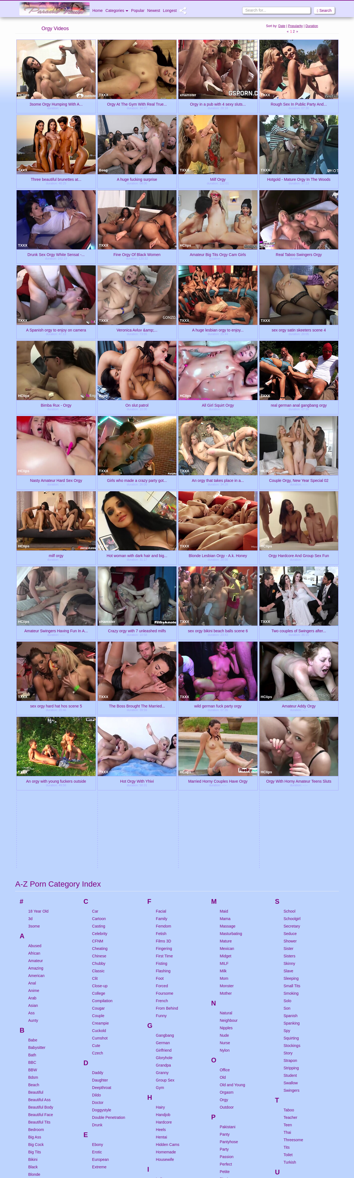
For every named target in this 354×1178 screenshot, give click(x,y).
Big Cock (36, 961)
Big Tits (34, 969)
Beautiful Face (40, 931)
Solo (287, 818)
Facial (161, 728)
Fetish (161, 750)
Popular (137, 10)
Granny (162, 889)
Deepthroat (101, 904)
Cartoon (99, 735)
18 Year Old (38, 728)
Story (288, 870)
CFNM (97, 758)
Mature (226, 758)
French (162, 818)
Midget (225, 773)
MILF (224, 780)
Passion (226, 973)
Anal (32, 800)
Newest (153, 10)
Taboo (288, 927)
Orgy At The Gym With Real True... (137, 104)
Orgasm (226, 909)
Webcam (291, 1053)
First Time (164, 773)
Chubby (98, 780)
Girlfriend (164, 867)
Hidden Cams (167, 961)
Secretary (291, 743)
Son (286, 825)
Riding (225, 1090)
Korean (162, 1065)
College (98, 810)
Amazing (35, 785)
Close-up (100, 803)
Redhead (227, 1075)
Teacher (290, 934)
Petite (225, 988)
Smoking (290, 810)
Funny (161, 832)
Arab (32, 815)
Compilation (102, 818)
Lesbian (163, 1100)
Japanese (164, 1038)
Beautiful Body (40, 924)
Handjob (163, 931)
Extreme (99, 984)
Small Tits (291, 803)
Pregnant (227, 1018)
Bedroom (36, 946)
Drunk (97, 942)
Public (225, 1026)
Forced (162, 803)
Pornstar (227, 1003)
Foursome (164, 810)
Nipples (226, 845)
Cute (96, 862)
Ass (31, 830)
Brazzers (35, 1028)
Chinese (99, 773)
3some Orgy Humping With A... (56, 104)
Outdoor (227, 924)
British (33, 1043)
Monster (227, 803)
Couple (98, 832)
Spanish (290, 832)
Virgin (288, 1026)
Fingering (164, 765)
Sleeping (291, 795)
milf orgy (56, 555)
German (163, 860)
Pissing (226, 996)
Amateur (35, 777)
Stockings (291, 862)
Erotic (97, 969)
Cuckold (99, 847)
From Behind (167, 825)
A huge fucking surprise (137, 179)
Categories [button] (116, 10)
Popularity (295, 26)
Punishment (230, 1033)
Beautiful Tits (39, 939)
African (34, 770)
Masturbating (231, 750)
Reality (225, 1068)
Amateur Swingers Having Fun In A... (56, 631)
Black (33, 984)
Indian (161, 996)
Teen (287, 942)
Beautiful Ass (39, 917)
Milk (223, 788)
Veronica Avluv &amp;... (136, 330)
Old (223, 894)
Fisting (161, 780)
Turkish (289, 979)
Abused (34, 763)
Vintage (289, 1018)
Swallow (290, 900)
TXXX (103, 95)
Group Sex (165, 897)
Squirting (291, 855)
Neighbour (229, 837)
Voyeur (289, 1033)
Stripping (291, 885)
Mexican (227, 765)
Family (161, 735)
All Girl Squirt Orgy (218, 405)
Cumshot (100, 855)
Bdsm (33, 894)
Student (290, 892)
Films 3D (163, 758)
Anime (33, 807)
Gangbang (165, 852)
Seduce (289, 750)
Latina (161, 1092)
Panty (225, 951)
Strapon (290, 877)
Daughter (100, 897)
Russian (227, 1113)
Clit (95, 795)
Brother (34, 1051)
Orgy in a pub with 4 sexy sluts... (218, 104)
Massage (227, 743)
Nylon (225, 867)
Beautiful (35, 909)
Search (324, 10)
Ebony (97, 961)
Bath (32, 872)
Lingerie (163, 1114)
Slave (288, 788)
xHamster (188, 95)
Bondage (36, 1006)
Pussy (225, 1041)
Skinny (289, 780)
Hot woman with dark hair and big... (137, 555)
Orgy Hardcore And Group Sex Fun (299, 555)
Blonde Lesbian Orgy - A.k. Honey (218, 555)
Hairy (160, 924)
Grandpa (163, 882)
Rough (225, 1105)
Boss (32, 1014)
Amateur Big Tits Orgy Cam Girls (218, 254)
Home (97, 10)
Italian (161, 1018)
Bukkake (35, 1066)
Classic (98, 788)
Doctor (97, 919)
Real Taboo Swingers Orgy (299, 254)
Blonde (34, 991)
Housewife (165, 976)
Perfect (226, 981)
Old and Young (232, 902)
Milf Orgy (218, 179)
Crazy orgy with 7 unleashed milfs (137, 631)
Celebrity (99, 750)
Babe (32, 857)
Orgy (224, 917)
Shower (289, 758)
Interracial (164, 1011)
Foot (160, 795)
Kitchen (162, 1058)
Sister (288, 765)
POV (224, 1011)
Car (95, 728)
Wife (287, 1060)
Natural (226, 830)
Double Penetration (108, 934)
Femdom (163, 743)
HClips (23, 95)
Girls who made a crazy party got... (137, 480)
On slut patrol (137, 405)
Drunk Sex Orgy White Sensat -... (56, 254)
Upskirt (289, 999)
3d (30, 735)
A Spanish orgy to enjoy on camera (56, 330)
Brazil (33, 1021)
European (100, 976)
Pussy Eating (231, 1048)
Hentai (161, 954)
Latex (160, 1085)
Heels (161, 946)
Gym (160, 904)
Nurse (225, 860)
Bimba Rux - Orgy (56, 405)
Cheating (100, 765)
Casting (98, 743)
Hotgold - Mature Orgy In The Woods (298, 179)
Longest (170, 10)
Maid (224, 728)
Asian (33, 822)
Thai (287, 949)
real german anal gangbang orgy (299, 405)
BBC (32, 879)
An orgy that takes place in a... (218, 480)
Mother (226, 810)
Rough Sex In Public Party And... (299, 104)
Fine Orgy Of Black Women (136, 254)
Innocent (163, 1003)
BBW (32, 887)
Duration (312, 26)
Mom (224, 795)
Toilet (288, 972)
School (289, 728)
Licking (162, 1107)
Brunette (35, 1058)
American (36, 792)
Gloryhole (164, 875)
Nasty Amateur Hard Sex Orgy (56, 480)
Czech (97, 870)
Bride (32, 1036)
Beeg (103, 170)
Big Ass (34, 954)
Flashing (163, 788)
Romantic (228, 1098)
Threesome (293, 957)
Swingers (291, 907)
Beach (33, 902)
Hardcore (164, 939)
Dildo (96, 912)
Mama (225, 735)
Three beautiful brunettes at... (56, 179)
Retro (224, 1083)
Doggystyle (101, 927)
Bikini (32, 976)
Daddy (97, 889)
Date (281, 26)
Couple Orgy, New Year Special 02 (299, 480)
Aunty (33, 837)
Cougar (98, 825)
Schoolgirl (291, 735)
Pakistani (227, 944)
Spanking (291, 840)
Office (225, 887)
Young (288, 1080)
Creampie (100, 840)
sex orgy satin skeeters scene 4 (299, 330)
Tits (286, 964)
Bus (31, 1073)
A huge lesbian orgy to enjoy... (218, 330)
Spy (286, 847)
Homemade (166, 969)
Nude (224, 852)
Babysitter (36, 864)
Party (224, 966)
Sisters (289, 773)
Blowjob (35, 999)
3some (34, 743)
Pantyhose (229, 959)
